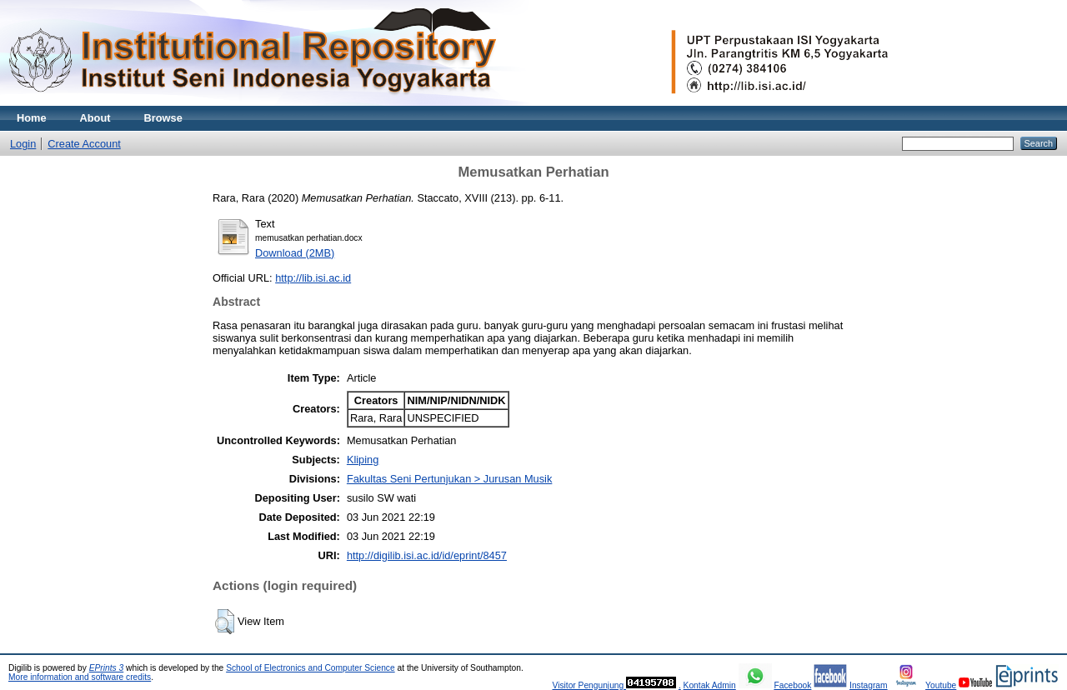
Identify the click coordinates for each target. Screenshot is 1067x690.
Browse (163, 118)
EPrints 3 (106, 667)
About (95, 118)
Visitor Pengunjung (589, 685)
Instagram (868, 685)
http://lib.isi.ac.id (313, 278)
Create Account (84, 144)
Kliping (362, 459)
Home (32, 118)
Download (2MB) (294, 253)
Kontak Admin (710, 685)
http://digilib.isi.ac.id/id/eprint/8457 (427, 555)
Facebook (792, 685)
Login (23, 144)
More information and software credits (79, 677)
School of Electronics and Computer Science (310, 667)
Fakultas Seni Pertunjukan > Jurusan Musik (449, 478)
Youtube (940, 685)
